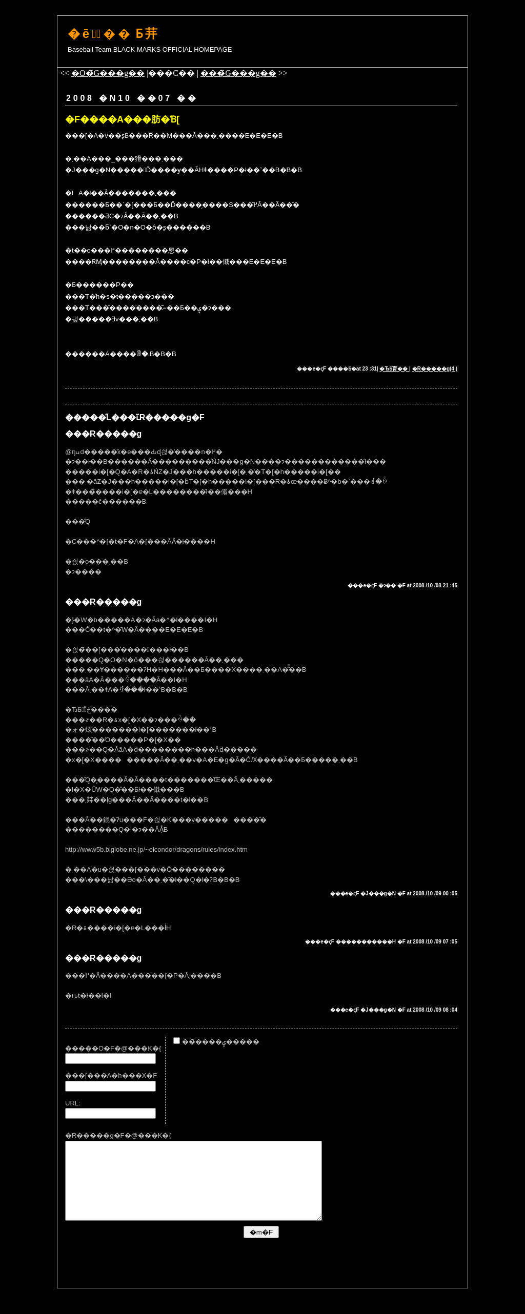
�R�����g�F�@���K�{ (118, 1135)
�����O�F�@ (96, 1048)
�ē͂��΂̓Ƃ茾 (114, 33)
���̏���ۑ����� (216, 1041)
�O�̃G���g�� (108, 73)
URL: (72, 1103)
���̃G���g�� (238, 73)
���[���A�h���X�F (111, 1075)
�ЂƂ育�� (394, 369)
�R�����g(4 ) (434, 369)
